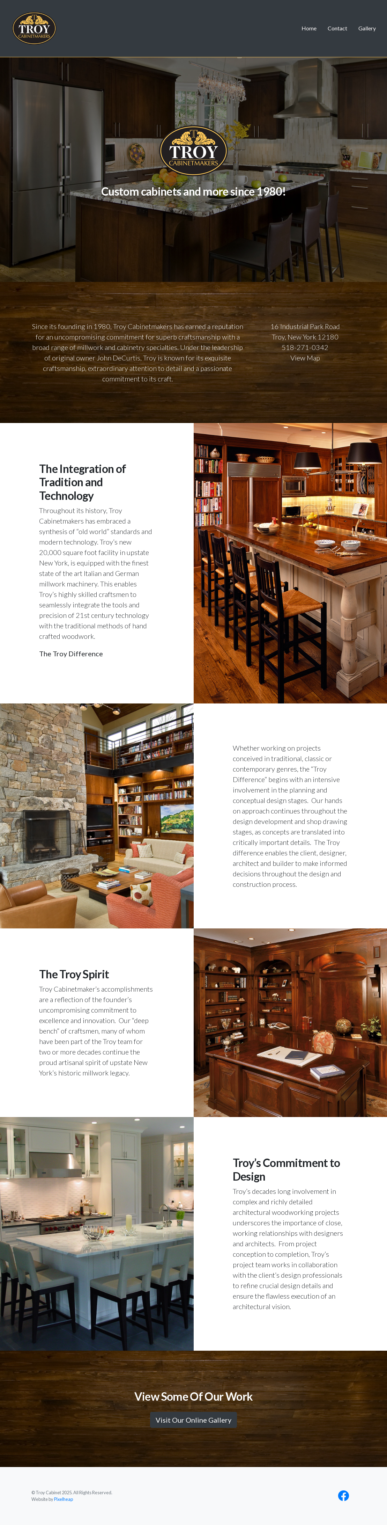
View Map (305, 357)
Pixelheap (63, 1499)
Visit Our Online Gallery (193, 1420)
